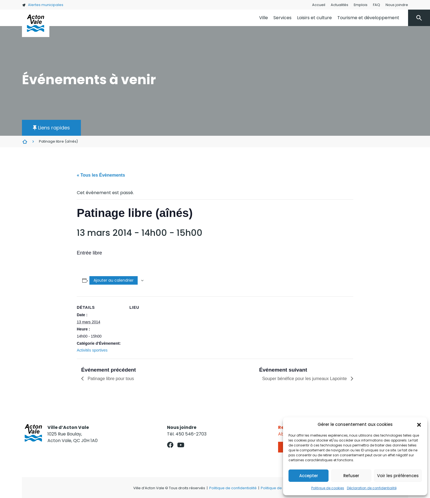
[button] (419, 424)
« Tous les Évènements (101, 175)
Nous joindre (397, 4)
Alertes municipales (42, 4)
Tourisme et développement (368, 18)
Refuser (351, 476)
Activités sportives (92, 350)
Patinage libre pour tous (110, 378)
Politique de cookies (327, 488)
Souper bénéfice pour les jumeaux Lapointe (305, 378)
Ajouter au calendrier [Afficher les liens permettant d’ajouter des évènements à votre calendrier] (114, 280)
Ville (263, 18)
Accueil (318, 4)
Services (282, 18)
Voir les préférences (398, 476)
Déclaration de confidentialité (372, 488)
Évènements (24, 141)
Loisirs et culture (314, 18)
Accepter (308, 476)
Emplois (360, 4)
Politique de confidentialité (233, 488)
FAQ (376, 4)
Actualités (339, 4)
